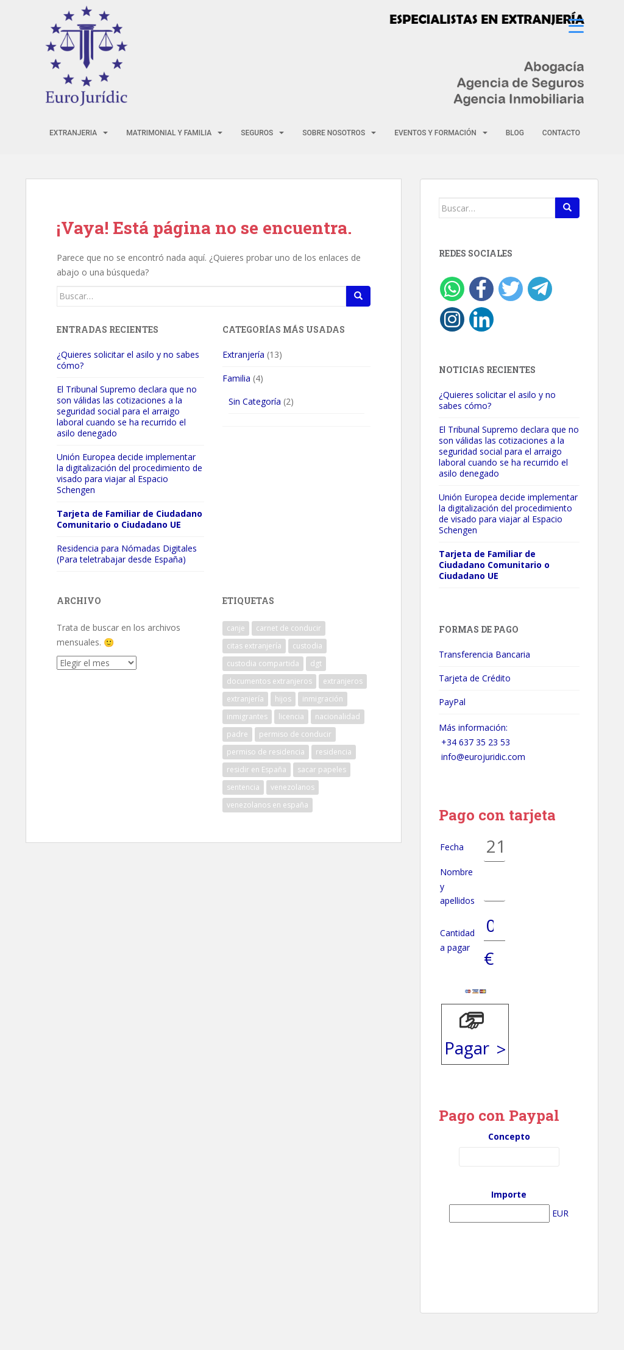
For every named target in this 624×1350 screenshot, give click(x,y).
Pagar (466, 1047)
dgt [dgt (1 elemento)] (316, 663)
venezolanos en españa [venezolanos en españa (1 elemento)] (267, 805)
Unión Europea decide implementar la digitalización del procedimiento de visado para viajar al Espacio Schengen (129, 473)
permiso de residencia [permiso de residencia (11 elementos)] (266, 752)
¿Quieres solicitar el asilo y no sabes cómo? (128, 360)
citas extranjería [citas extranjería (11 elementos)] (254, 646)
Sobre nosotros (333, 133)
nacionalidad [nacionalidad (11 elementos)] (337, 716)
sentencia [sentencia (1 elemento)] (243, 787)
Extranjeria (73, 133)
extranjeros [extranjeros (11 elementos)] (343, 681)
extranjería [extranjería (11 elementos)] (245, 699)
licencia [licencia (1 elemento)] (291, 716)
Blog (515, 133)
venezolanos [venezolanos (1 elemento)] (292, 787)
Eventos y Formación (435, 133)
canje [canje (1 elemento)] (236, 628)
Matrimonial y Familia (168, 133)
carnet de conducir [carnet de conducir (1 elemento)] (288, 628)
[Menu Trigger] (576, 26)
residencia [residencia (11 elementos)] (334, 752)
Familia (236, 378)
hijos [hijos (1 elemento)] (283, 699)
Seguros (257, 133)
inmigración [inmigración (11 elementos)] (322, 699)
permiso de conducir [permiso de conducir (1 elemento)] (295, 734)
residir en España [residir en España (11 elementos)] (256, 769)
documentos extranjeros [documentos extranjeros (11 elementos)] (269, 681)
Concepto (509, 1136)
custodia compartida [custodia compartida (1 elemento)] (263, 663)
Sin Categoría (255, 401)
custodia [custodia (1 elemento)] (307, 646)
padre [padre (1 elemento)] (237, 734)
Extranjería (243, 354)
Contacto (561, 133)
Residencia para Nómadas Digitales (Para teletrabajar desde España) (127, 553)
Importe (508, 1194)
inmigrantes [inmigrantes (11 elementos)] (247, 716)
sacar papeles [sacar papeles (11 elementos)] (321, 769)
